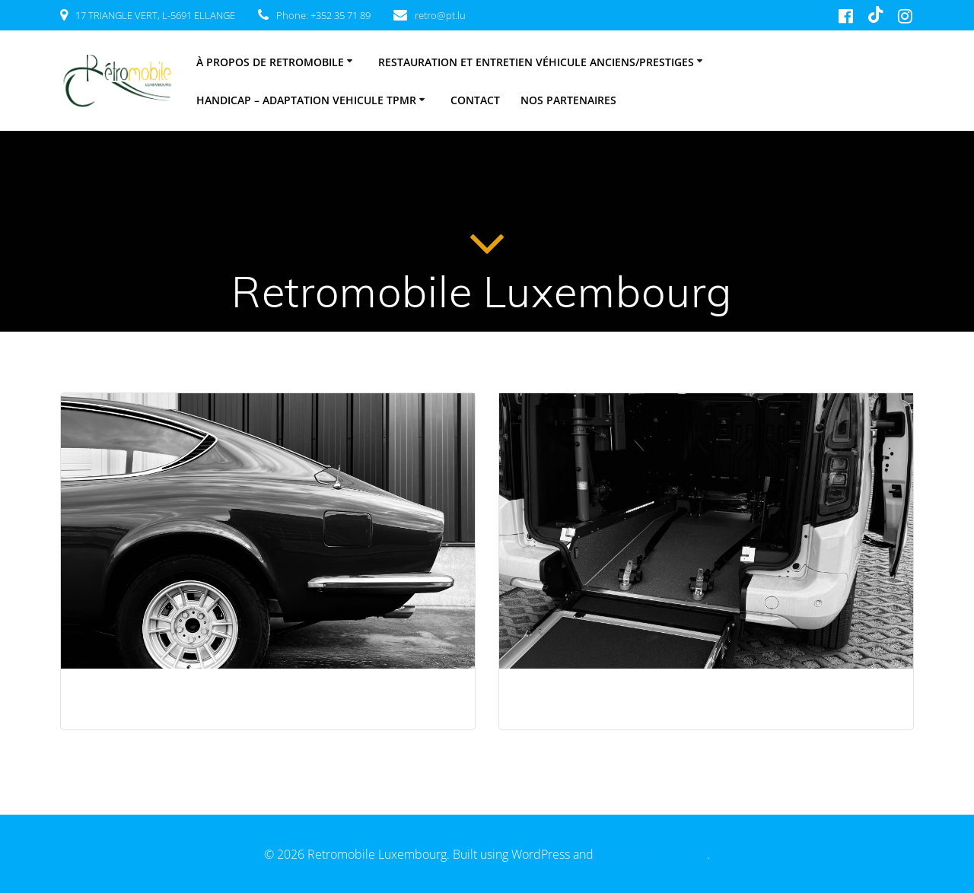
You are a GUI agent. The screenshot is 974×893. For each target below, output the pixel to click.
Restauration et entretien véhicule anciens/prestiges (536, 62)
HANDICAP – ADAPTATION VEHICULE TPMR (306, 100)
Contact (475, 100)
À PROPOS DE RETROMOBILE (270, 62)
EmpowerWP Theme (652, 854)
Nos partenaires (568, 100)
